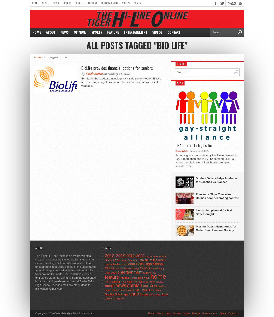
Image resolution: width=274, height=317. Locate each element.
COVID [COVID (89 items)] (145, 268)
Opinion (67, 3)
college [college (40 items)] (135, 268)
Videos (126, 3)
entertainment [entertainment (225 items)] (130, 272)
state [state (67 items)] (145, 294)
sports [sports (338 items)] (135, 293)
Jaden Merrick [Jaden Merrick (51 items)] (134, 281)
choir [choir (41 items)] (117, 268)
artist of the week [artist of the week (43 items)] (130, 260)
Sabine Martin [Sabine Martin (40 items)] (127, 290)
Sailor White (182, 151)
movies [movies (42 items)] (159, 281)
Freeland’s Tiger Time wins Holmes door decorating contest (217, 196)
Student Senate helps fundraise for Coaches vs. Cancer (216, 180)
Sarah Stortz (94, 73)
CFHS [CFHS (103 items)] (109, 268)
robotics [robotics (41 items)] (115, 290)
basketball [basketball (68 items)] (111, 264)
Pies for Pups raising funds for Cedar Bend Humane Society (216, 228)
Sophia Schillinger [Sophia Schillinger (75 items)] (116, 294)
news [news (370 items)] (120, 285)
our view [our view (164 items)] (150, 286)
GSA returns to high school (195, 145)
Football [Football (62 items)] (125, 277)
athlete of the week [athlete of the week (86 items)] (152, 260)
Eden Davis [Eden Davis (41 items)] (111, 272)
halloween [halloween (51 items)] (144, 277)
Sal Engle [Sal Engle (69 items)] (141, 290)
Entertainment (109, 3)
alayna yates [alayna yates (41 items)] (151, 256)
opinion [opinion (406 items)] (134, 285)
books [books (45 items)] (122, 264)
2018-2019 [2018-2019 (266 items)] (115, 255)
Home (35, 3)
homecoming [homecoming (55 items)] (112, 281)
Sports (79, 3)
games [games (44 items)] (133, 278)
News (56, 3)
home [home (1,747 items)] (158, 276)
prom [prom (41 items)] (107, 290)
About (45, 3)
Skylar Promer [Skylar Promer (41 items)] (155, 290)
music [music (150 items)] (110, 286)
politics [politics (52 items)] (161, 286)
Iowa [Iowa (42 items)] (123, 281)
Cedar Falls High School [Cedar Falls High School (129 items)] (145, 264)
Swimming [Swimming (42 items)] (154, 294)
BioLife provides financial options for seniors (117, 67)
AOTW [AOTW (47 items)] (116, 260)
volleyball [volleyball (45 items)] (119, 298)
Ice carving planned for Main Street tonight (215, 212)
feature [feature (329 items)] (112, 277)
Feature (92, 3)
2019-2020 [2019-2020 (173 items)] (135, 256)
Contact (139, 3)
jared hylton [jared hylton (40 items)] (149, 281)
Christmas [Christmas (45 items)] (125, 268)
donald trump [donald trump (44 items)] (158, 268)
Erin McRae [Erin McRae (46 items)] (149, 272)
